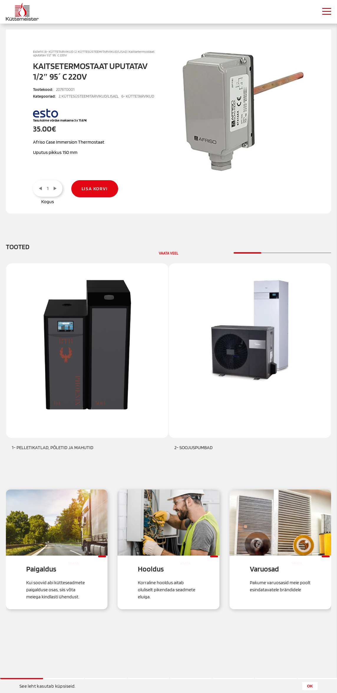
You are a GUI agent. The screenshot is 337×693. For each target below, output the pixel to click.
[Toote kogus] (47, 188)
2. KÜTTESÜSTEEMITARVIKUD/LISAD (101, 51)
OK (310, 686)
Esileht (38, 51)
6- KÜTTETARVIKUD (59, 51)
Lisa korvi (95, 188)
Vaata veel (168, 253)
